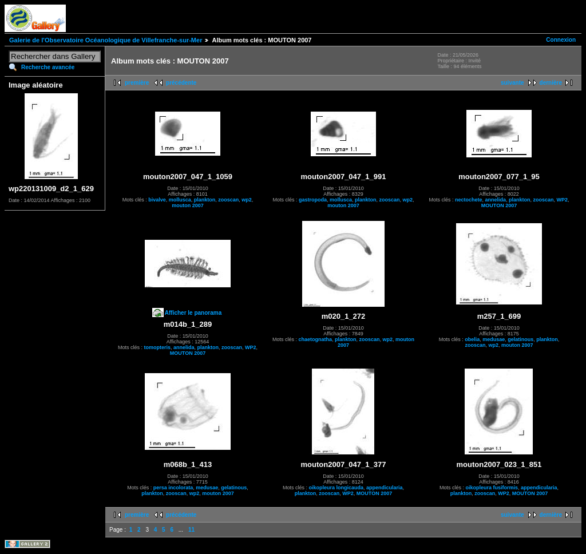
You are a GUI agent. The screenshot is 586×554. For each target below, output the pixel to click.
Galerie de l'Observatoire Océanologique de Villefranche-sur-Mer (105, 40)
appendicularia (384, 487)
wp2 (246, 200)
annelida (495, 200)
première (137, 83)
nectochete (468, 200)
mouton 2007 (188, 205)
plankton (205, 200)
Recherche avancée (47, 67)
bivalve (157, 200)
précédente (181, 83)
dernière (551, 83)
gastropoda (313, 200)
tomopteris (157, 347)
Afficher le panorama (193, 313)
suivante (512, 83)
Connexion (561, 40)
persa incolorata (173, 487)
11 (191, 530)
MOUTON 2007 (499, 205)
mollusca (180, 200)
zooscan (228, 200)
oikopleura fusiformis (491, 487)
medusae (493, 339)
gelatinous (520, 339)
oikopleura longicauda (335, 487)
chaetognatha (315, 339)
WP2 (562, 200)
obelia (472, 339)
